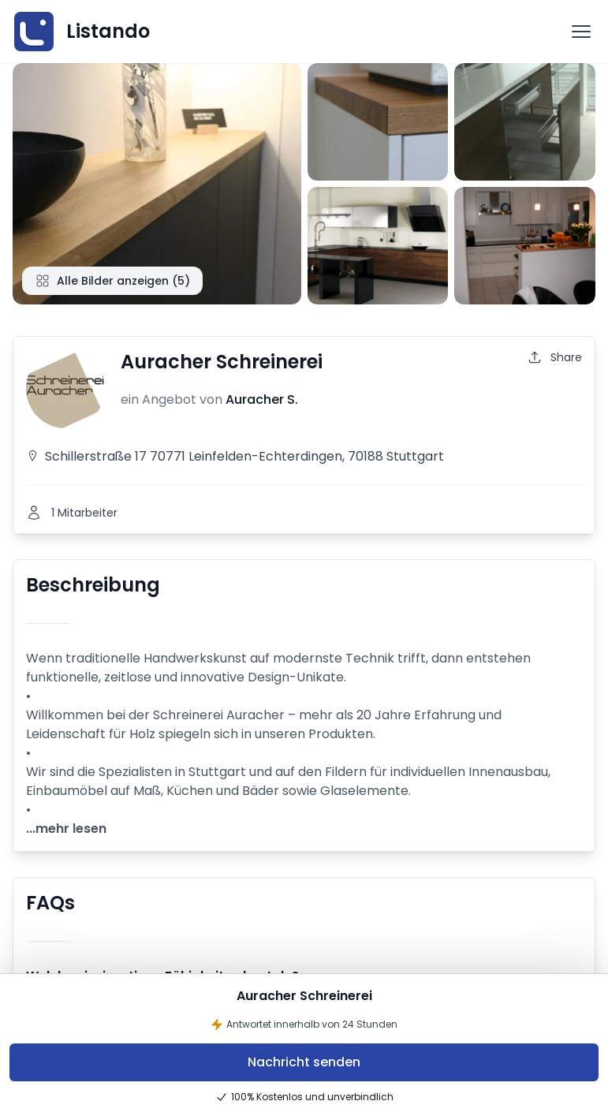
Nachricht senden (304, 1062)
